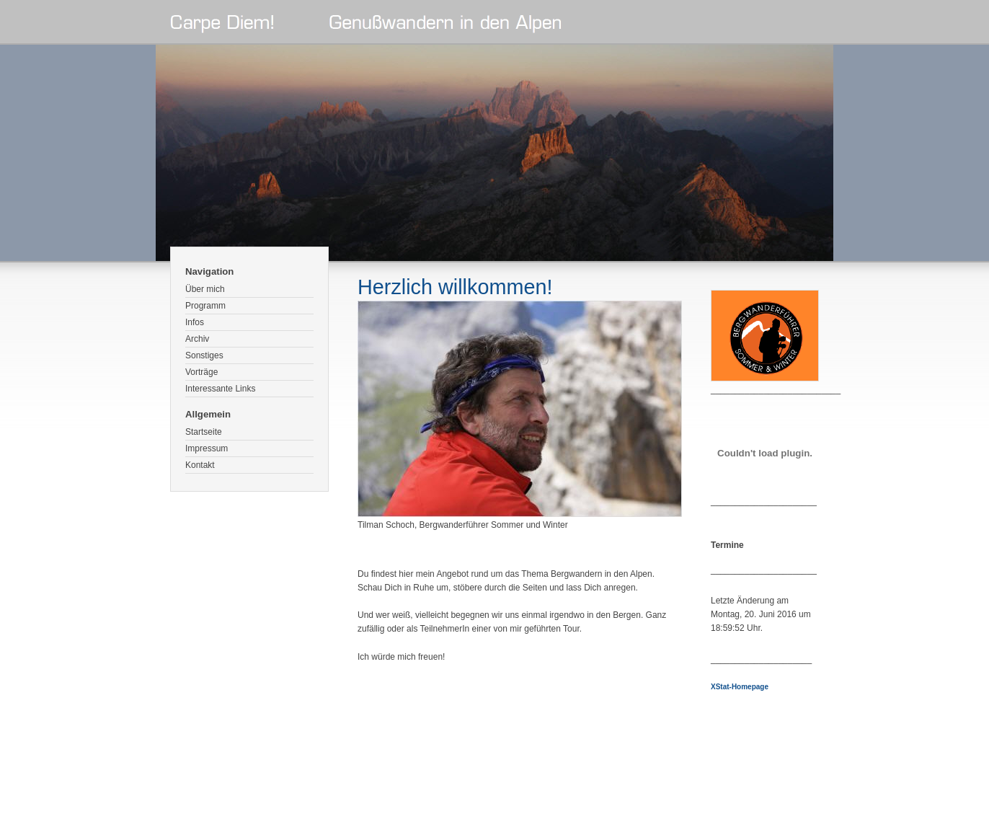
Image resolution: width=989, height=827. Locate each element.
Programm (205, 306)
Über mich (205, 289)
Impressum (206, 448)
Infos (194, 322)
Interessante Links (220, 389)
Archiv (197, 339)
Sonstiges (204, 355)
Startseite (203, 432)
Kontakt (200, 465)
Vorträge (201, 372)
